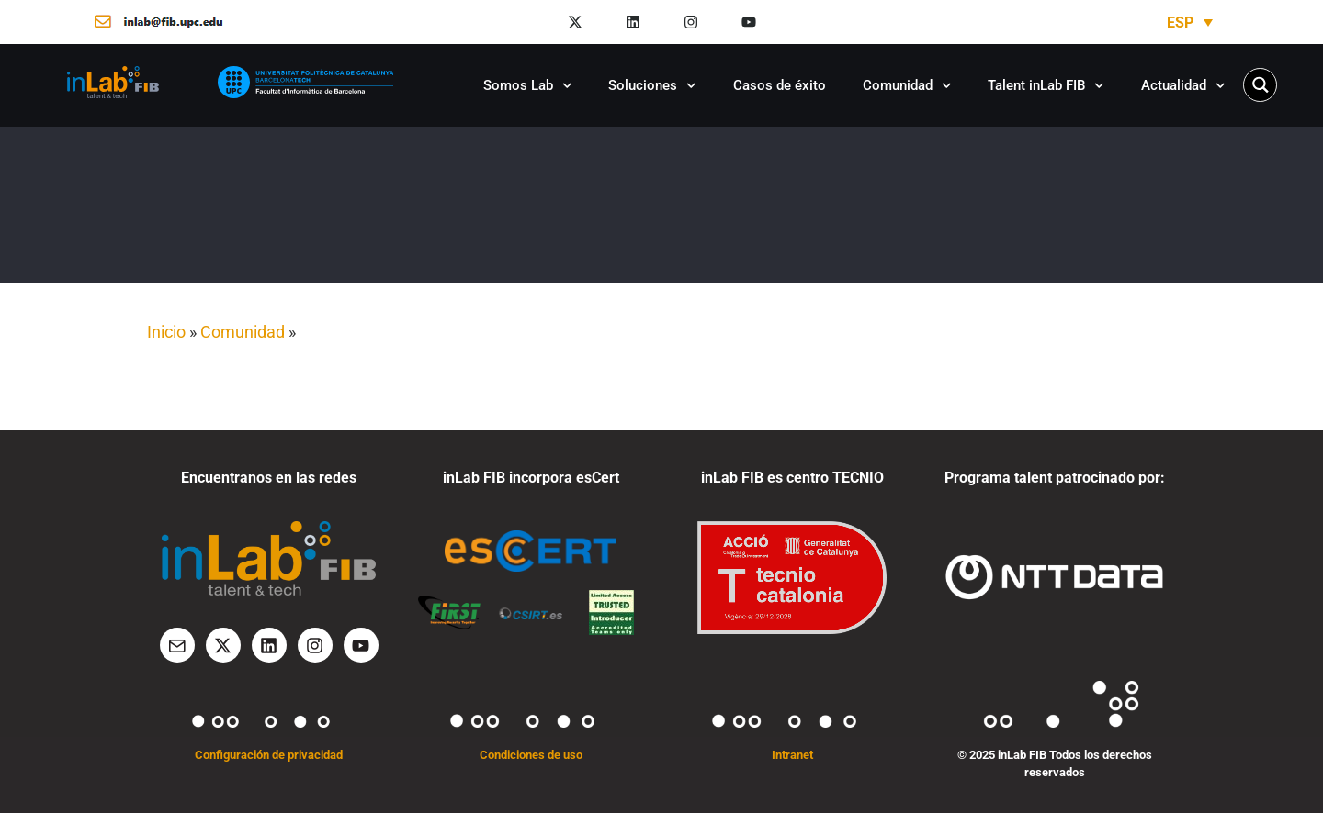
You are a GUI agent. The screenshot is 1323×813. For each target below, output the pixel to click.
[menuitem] (1190, 22)
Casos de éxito (779, 85)
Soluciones (652, 86)
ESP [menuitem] (1180, 21)
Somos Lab (527, 86)
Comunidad (907, 86)
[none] (1190, 22)
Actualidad (1183, 86)
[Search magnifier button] (1260, 85)
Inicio (166, 331)
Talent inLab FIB (1046, 86)
